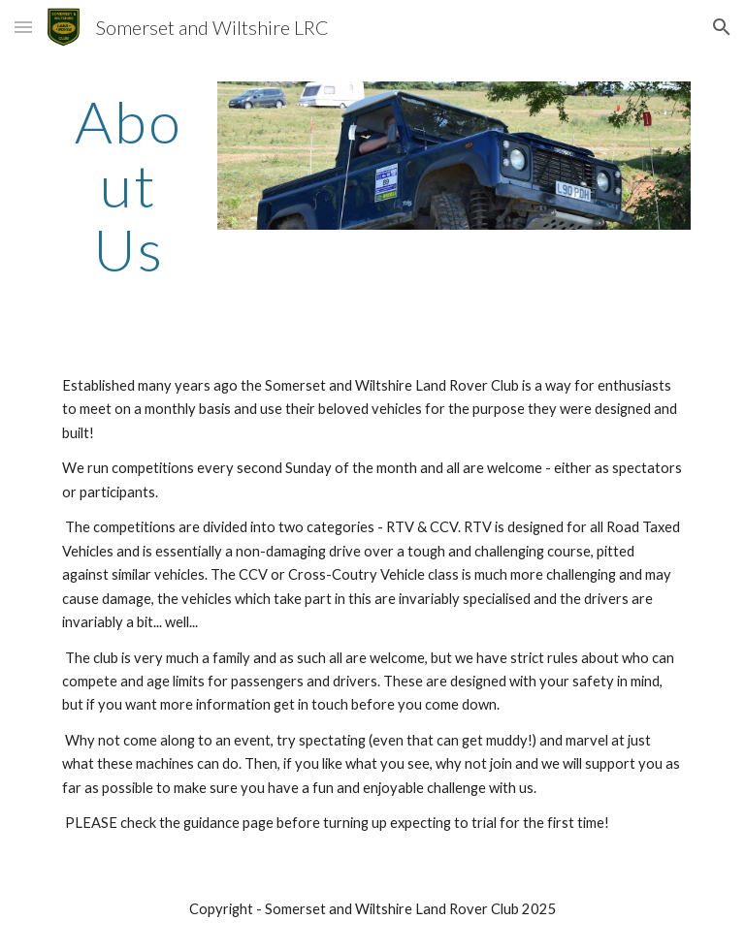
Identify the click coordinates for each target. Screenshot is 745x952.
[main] (127, 185)
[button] (23, 26)
